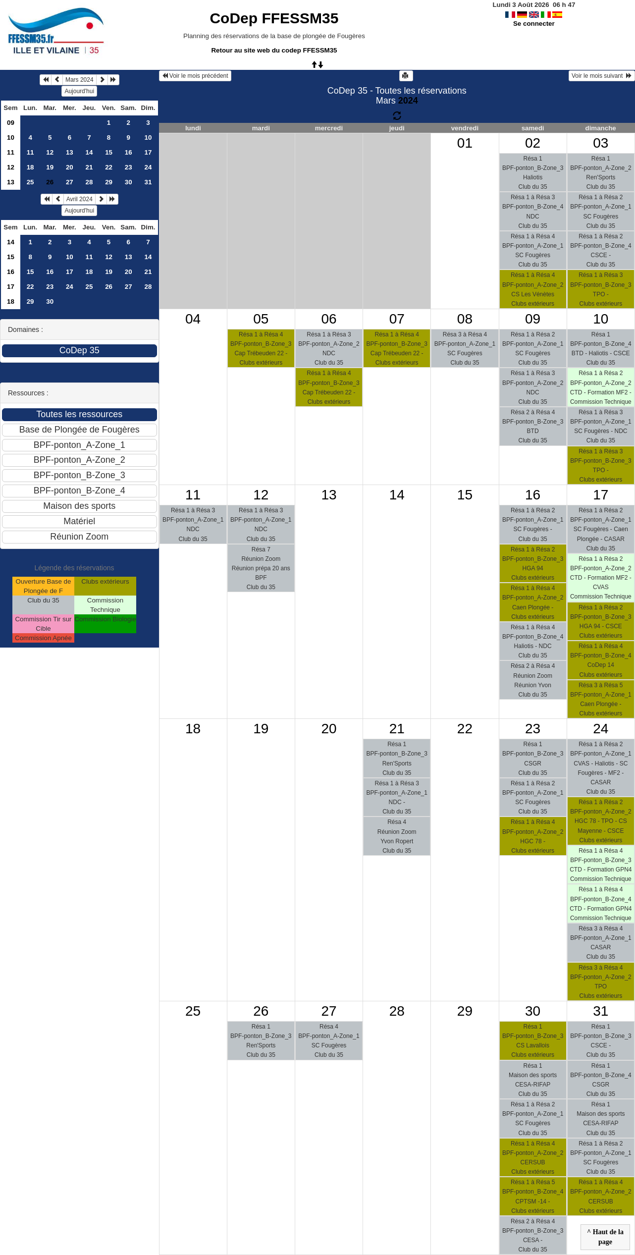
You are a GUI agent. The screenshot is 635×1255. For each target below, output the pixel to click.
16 (128, 152)
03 (600, 143)
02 (532, 143)
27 (69, 182)
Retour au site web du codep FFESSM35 (274, 50)
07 (397, 319)
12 (49, 152)
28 (89, 182)
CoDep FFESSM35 (274, 18)
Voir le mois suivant (602, 75)
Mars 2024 (79, 79)
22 (108, 167)
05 (260, 319)
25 (30, 182)
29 (108, 182)
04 (193, 319)
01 (465, 143)
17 (148, 152)
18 (30, 167)
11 (10, 152)
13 (69, 152)
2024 (408, 101)
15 (108, 152)
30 (128, 182)
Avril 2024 (79, 199)
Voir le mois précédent (195, 75)
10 (10, 137)
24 (148, 167)
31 (148, 182)
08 (465, 319)
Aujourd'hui (79, 91)
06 (328, 319)
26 (108, 286)
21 (89, 167)
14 (89, 152)
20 (69, 167)
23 (128, 167)
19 (49, 167)
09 (10, 122)
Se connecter (534, 23)
